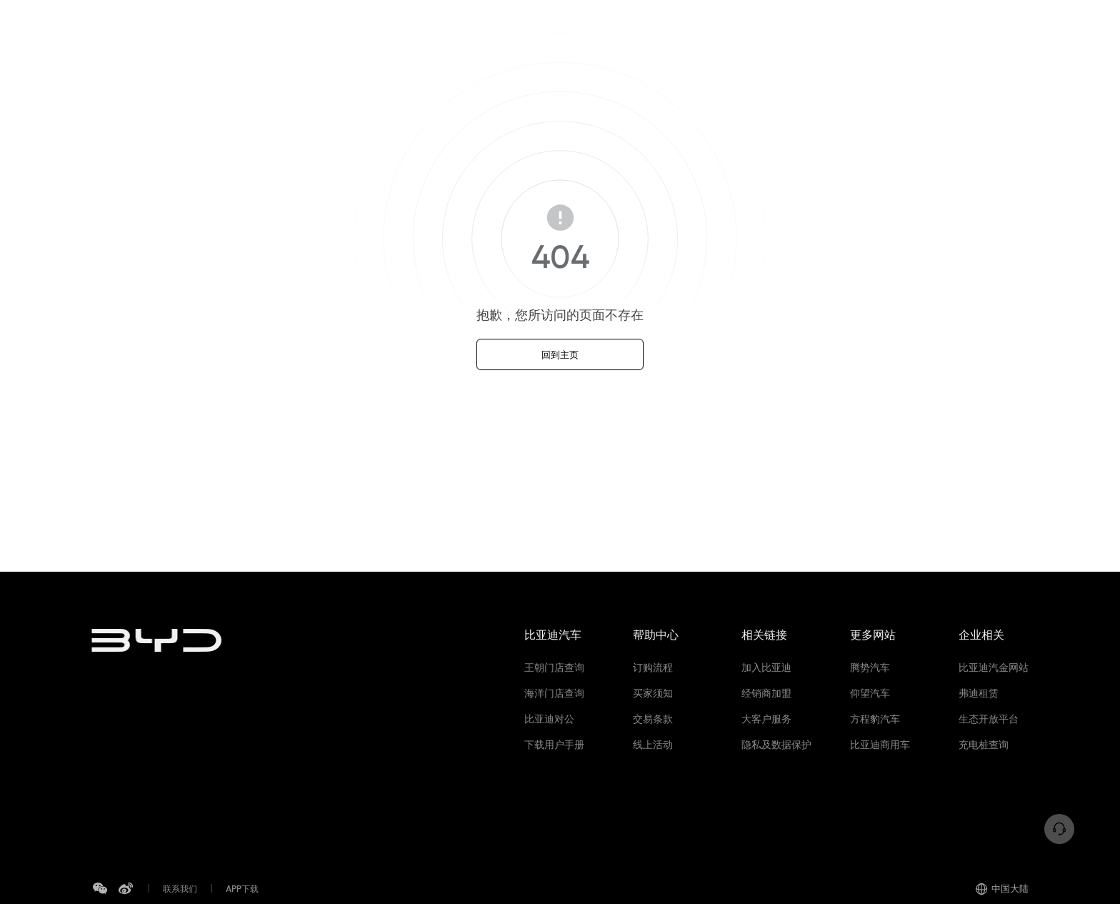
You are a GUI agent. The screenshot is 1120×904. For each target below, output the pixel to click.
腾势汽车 (870, 667)
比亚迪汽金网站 (994, 667)
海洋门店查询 (554, 693)
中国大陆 (1001, 888)
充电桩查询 (984, 745)
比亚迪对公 (549, 719)
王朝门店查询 (554, 667)
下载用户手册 (554, 745)
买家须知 (653, 693)
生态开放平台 (989, 719)
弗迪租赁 (979, 693)
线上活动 (653, 745)
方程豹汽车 (875, 719)
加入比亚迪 (766, 667)
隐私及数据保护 (776, 745)
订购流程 (653, 667)
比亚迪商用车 (880, 745)
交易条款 (653, 719)
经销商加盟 (766, 693)
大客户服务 (766, 719)
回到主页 (560, 354)
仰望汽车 (870, 693)
